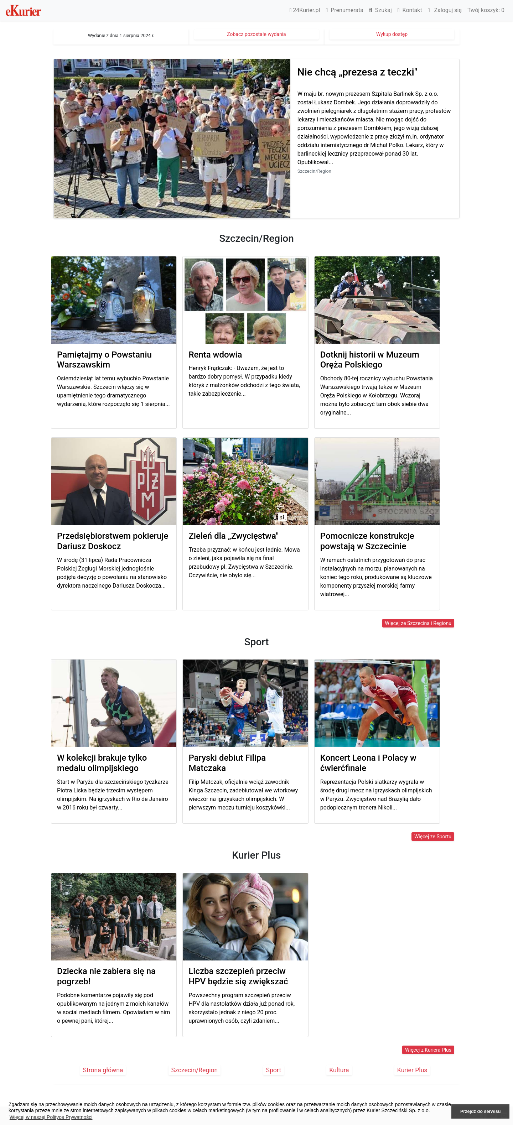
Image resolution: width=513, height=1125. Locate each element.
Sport (273, 1070)
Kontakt (410, 10)
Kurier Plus (412, 1070)
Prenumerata (344, 10)
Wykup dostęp (392, 34)
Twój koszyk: (485, 10)
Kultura (339, 1070)
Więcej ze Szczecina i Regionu (418, 623)
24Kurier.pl (305, 10)
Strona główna (103, 1070)
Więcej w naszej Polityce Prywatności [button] (51, 1117)
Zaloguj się (445, 10)
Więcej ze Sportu (432, 836)
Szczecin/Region (194, 1070)
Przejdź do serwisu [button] (480, 1111)
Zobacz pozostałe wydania (256, 34)
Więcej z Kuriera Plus (428, 1050)
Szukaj (380, 10)
